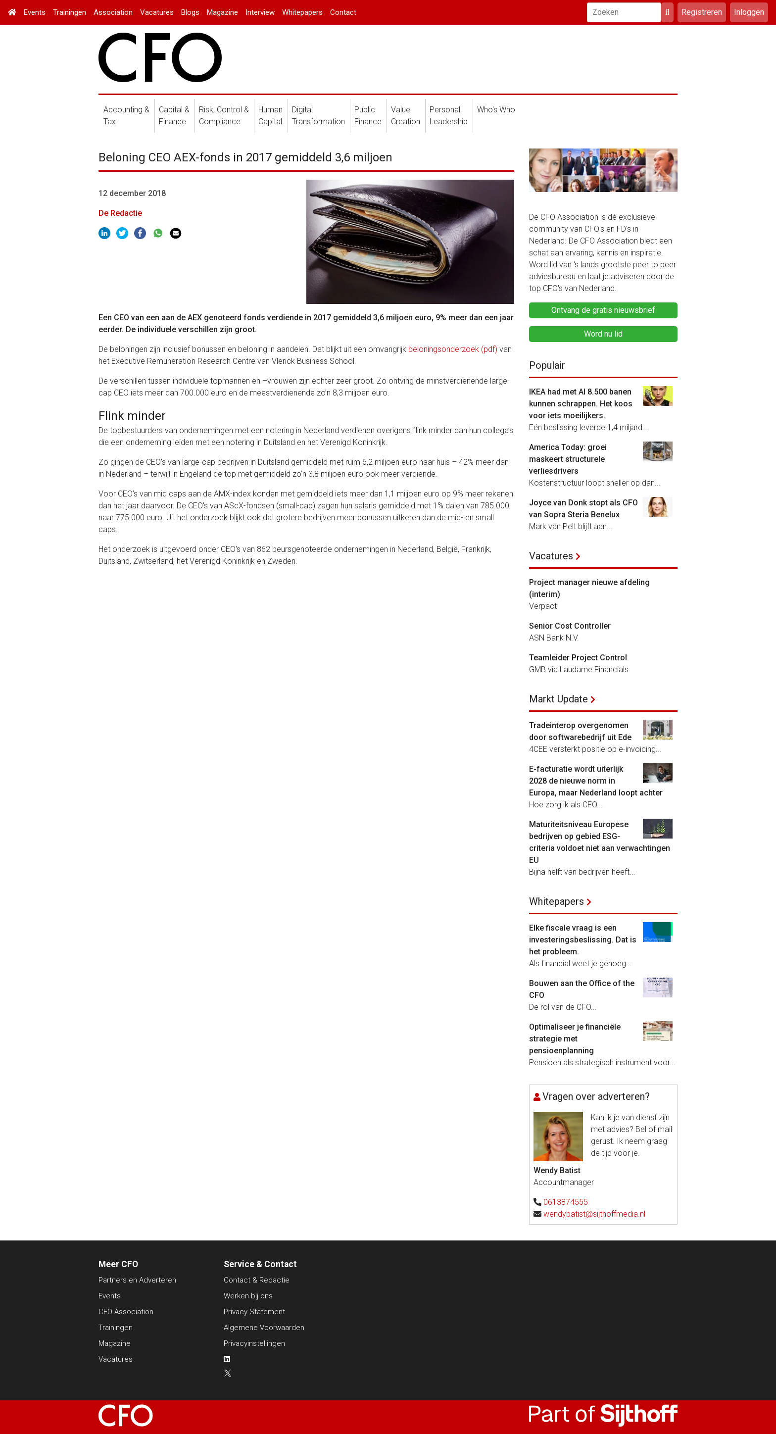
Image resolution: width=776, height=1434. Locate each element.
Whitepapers (302, 12)
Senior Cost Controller (570, 626)
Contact (343, 12)
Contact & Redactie (257, 1280)
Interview (260, 12)
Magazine (222, 12)
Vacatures (157, 12)
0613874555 (565, 1202)
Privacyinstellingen (254, 1343)
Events (35, 12)
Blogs (190, 12)
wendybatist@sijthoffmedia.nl (594, 1214)
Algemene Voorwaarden (264, 1327)
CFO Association (125, 1311)
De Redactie (120, 213)
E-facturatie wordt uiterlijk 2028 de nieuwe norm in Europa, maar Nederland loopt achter (596, 780)
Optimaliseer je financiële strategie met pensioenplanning (575, 1038)
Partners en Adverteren (137, 1280)
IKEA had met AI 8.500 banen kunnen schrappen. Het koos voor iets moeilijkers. (580, 403)
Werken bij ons (248, 1295)
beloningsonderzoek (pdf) (452, 349)
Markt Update (558, 699)
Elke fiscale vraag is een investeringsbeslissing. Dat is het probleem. (582, 939)
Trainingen (69, 12)
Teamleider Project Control (578, 657)
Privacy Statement (254, 1311)
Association (113, 12)
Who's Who (496, 109)
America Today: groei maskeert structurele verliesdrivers (568, 459)
